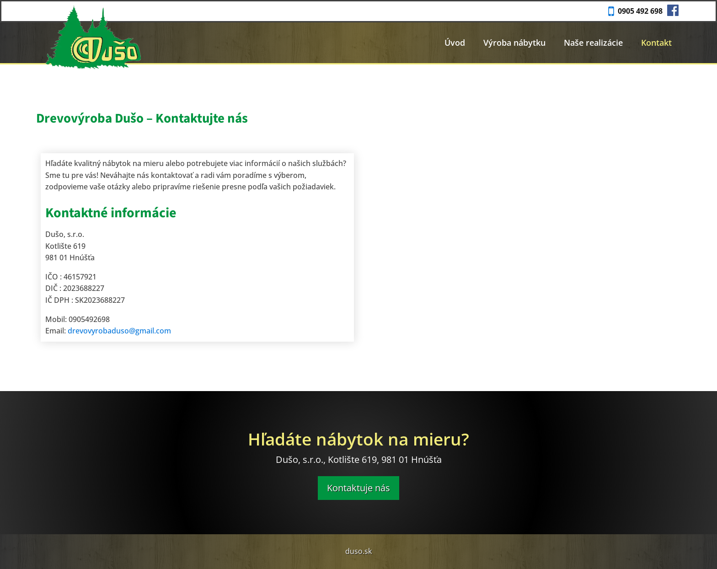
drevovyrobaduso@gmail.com (119, 331)
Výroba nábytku (514, 42)
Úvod (454, 42)
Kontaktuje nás (358, 488)
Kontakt (656, 42)
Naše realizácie (593, 42)
